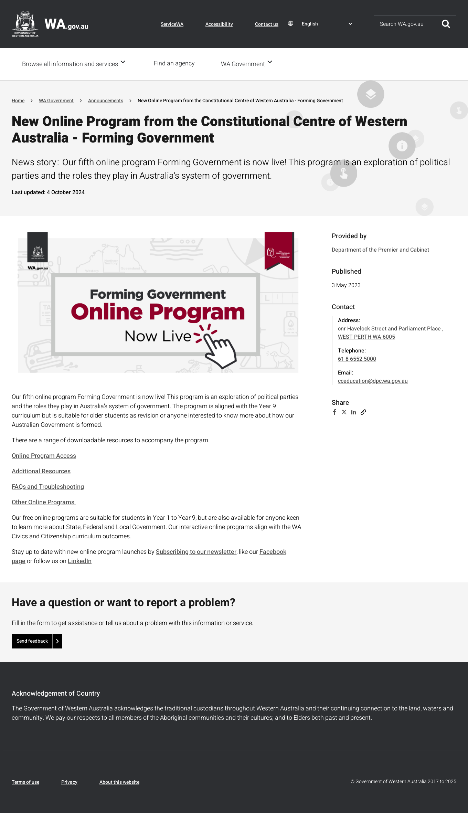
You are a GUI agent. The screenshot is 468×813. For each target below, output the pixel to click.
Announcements (105, 100)
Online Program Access (44, 455)
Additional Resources (41, 470)
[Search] (405, 24)
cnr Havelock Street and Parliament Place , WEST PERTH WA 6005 (390, 332)
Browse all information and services (70, 63)
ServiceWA (172, 24)
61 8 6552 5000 (357, 358)
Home (18, 100)
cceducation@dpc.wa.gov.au (373, 380)
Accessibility (219, 24)
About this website (119, 781)
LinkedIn (80, 560)
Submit (446, 24)
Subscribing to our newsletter (196, 551)
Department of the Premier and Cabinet (380, 249)
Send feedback (32, 640)
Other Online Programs (44, 501)
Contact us (266, 24)
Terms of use (25, 781)
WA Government (245, 63)
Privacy (69, 781)
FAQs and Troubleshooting (48, 486)
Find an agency (176, 63)
